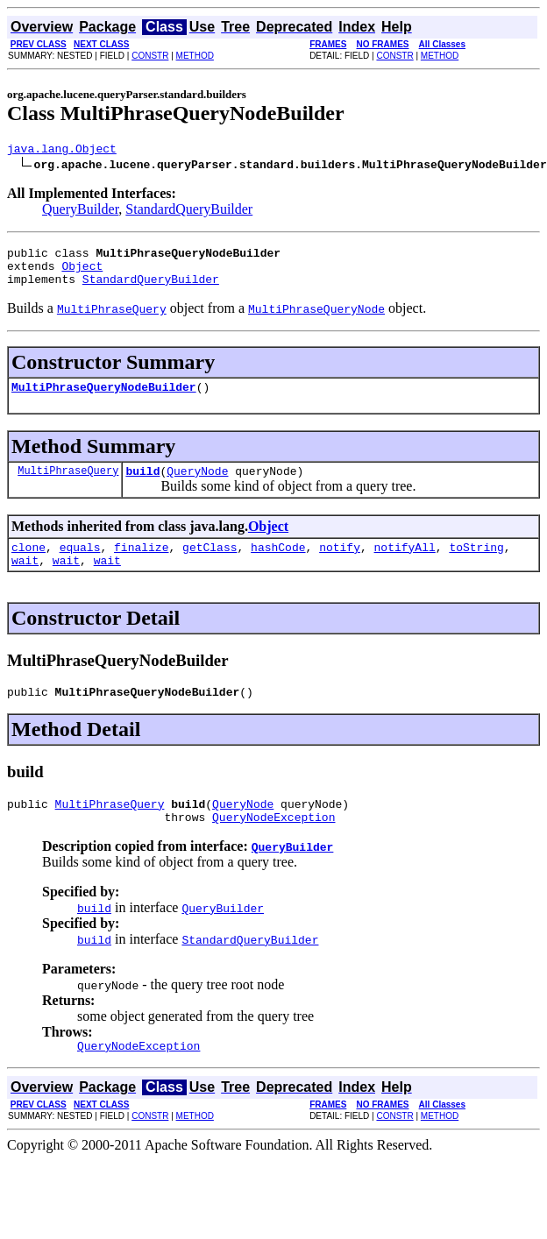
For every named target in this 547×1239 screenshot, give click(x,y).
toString (476, 565)
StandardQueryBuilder (188, 211)
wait (25, 581)
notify (339, 565)
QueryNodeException (273, 845)
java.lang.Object (62, 151)
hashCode (278, 565)
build (142, 486)
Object (82, 273)
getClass (209, 565)
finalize (141, 565)
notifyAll (405, 565)
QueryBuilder (80, 211)
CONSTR (149, 55)
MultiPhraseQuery (68, 485)
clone (28, 565)
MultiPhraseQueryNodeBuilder (103, 399)
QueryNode (197, 486)
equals (80, 565)
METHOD (195, 55)
